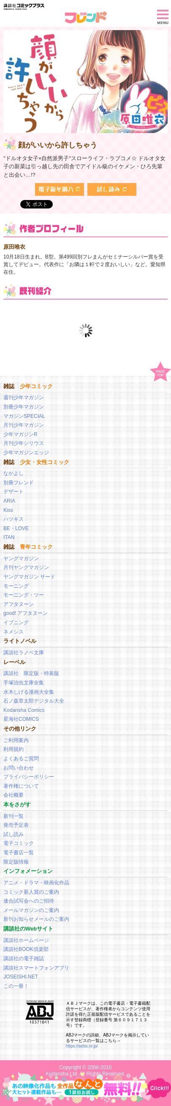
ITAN (8, 537)
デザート (13, 492)
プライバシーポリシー (28, 777)
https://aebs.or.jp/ (82, 1046)
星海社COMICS (21, 719)
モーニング (16, 586)
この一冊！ (16, 986)
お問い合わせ (18, 768)
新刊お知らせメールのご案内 (36, 919)
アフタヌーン (18, 604)
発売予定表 (16, 825)
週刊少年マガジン (23, 397)
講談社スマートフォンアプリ (36, 968)
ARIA (9, 501)
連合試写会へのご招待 (28, 901)
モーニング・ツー (23, 595)
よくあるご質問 (21, 758)
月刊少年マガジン (23, 425)
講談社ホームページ (26, 940)
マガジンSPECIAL (24, 416)
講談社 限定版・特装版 (31, 673)
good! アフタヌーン (25, 613)
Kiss (8, 510)
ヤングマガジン (21, 558)
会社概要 (13, 795)
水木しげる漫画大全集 (28, 692)
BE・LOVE (16, 528)
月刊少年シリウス (23, 443)
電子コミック (18, 843)
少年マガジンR (20, 434)
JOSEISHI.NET (20, 977)
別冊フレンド (18, 483)
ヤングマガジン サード (29, 577)
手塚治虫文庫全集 (23, 683)
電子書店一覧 (18, 853)
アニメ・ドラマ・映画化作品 (36, 883)
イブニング (16, 622)
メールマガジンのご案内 (31, 910)
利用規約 (13, 749)
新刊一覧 (13, 816)
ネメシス (13, 632)
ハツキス (13, 519)
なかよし (13, 473)
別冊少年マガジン (23, 407)
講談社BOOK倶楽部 (26, 949)
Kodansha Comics (23, 710)
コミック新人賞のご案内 (31, 892)
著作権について (21, 786)
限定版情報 (16, 862)
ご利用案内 (16, 740)
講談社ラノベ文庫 (23, 653)
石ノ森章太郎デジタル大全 (33, 701)
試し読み (13, 834)
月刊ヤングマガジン (26, 567)
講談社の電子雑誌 (23, 958)
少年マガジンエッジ (26, 453)
